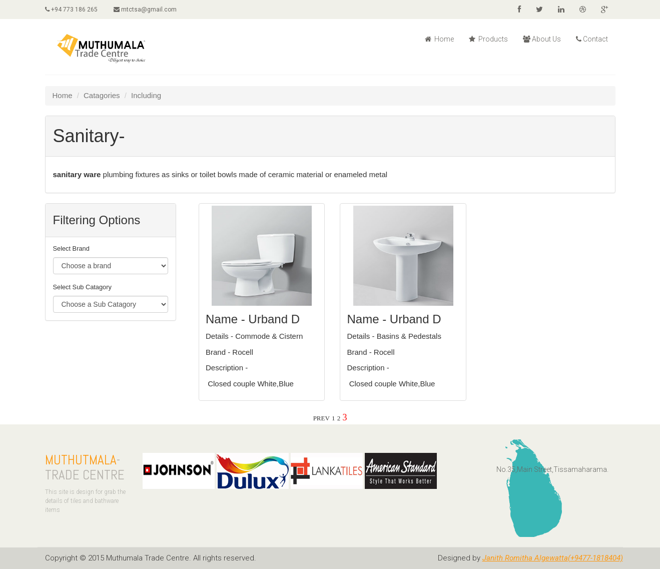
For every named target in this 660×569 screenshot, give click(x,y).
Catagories (102, 95)
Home (439, 39)
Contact (592, 39)
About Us (542, 39)
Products (488, 39)
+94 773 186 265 (71, 9)
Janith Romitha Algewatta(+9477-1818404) (552, 557)
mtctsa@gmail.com (145, 9)
